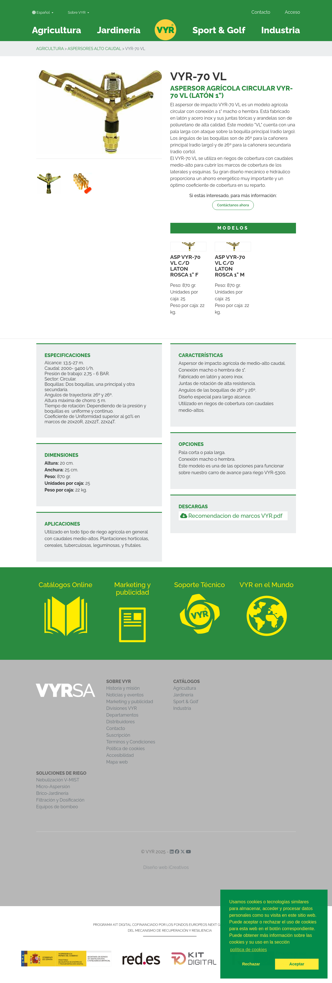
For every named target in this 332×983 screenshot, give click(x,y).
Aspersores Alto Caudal (94, 48)
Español (41, 12)
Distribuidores (120, 721)
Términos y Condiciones (130, 742)
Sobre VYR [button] (77, 12)
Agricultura (50, 48)
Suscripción (118, 735)
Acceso (292, 12)
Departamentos (122, 715)
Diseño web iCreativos (166, 867)
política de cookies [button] (248, 949)
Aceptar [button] (296, 964)
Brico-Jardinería (52, 793)
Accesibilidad (120, 755)
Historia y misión (123, 688)
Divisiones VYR (121, 708)
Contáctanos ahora (233, 205)
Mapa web (117, 762)
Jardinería (183, 695)
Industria (182, 708)
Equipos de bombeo (57, 806)
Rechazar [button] (251, 964)
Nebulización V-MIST (58, 780)
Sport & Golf (186, 701)
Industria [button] (280, 30)
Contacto (260, 12)
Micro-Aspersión (53, 786)
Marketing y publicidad (129, 701)
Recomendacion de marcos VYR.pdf (231, 515)
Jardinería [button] (118, 30)
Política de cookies (125, 748)
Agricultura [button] (56, 30)
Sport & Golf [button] (218, 30)
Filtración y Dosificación (60, 800)
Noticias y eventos (125, 695)
